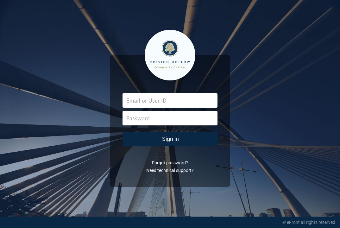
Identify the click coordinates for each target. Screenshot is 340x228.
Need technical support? (170, 170)
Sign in (170, 139)
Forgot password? (170, 162)
